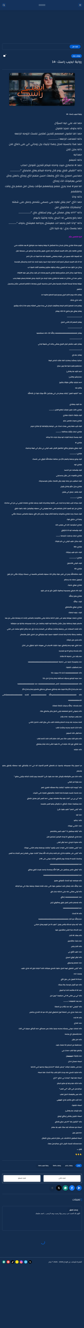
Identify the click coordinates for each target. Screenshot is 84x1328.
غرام (50, 1262)
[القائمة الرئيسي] (80, 5)
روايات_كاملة (57, 1165)
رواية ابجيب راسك (43, 1165)
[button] (72, 1188)
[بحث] (3, 5)
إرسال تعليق (73, 1209)
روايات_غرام (76, 56)
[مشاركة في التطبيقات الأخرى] (52, 1188)
